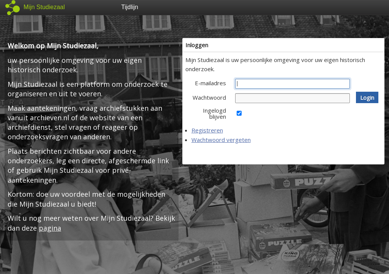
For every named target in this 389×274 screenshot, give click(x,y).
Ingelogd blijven (214, 113)
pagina (50, 228)
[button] (367, 97)
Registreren (207, 130)
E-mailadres (210, 83)
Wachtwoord (209, 97)
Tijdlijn (129, 7)
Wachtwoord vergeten (221, 139)
